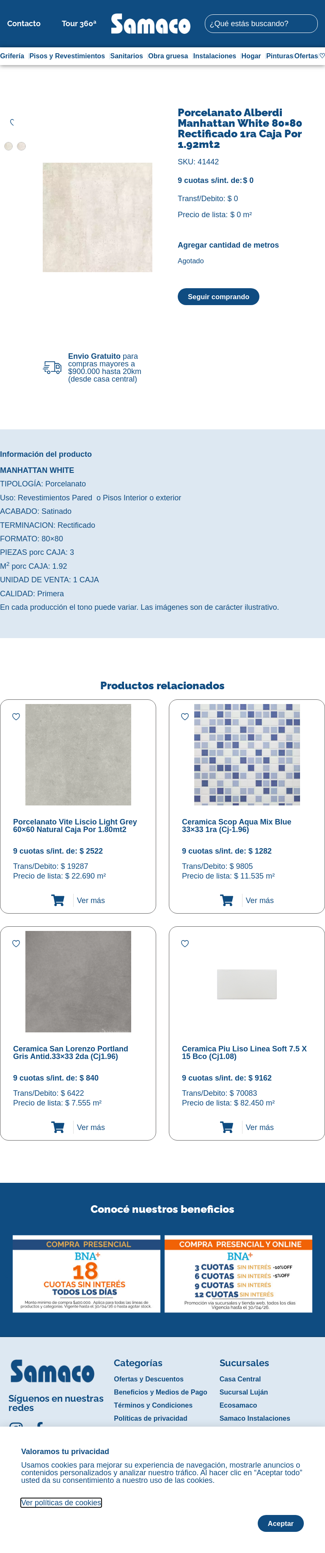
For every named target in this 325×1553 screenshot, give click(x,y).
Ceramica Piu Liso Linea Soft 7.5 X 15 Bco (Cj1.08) (244, 1053)
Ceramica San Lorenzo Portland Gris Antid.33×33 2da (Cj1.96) (70, 1053)
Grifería (14, 56)
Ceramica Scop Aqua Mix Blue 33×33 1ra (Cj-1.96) (236, 826)
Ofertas (306, 56)
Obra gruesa (170, 56)
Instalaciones (216, 56)
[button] (5, 1267)
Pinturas (279, 56)
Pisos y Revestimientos (69, 56)
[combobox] (261, 23)
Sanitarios (128, 56)
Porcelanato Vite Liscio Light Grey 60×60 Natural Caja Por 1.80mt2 (75, 826)
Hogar (253, 56)
